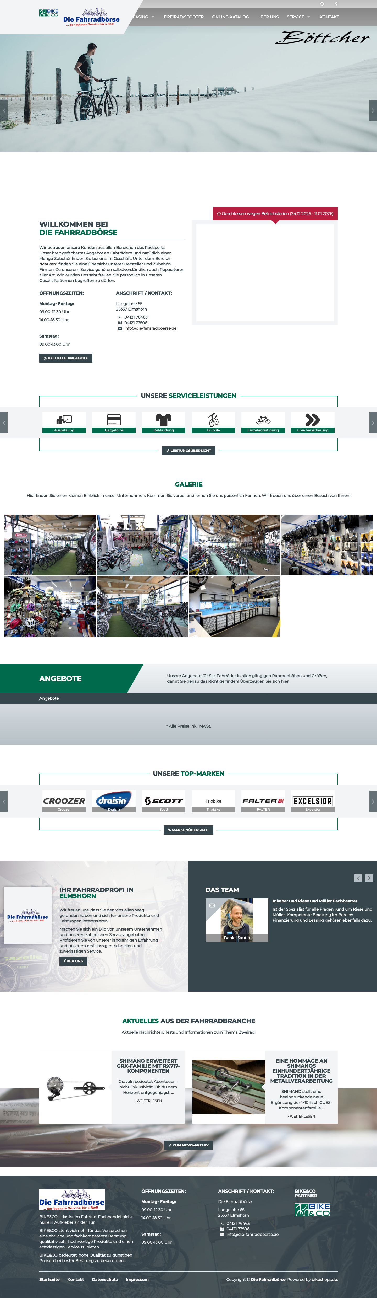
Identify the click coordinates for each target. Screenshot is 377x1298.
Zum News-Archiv (189, 1145)
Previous (4, 110)
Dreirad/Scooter (184, 16)
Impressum (137, 1279)
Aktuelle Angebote (66, 358)
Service (295, 16)
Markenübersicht (188, 830)
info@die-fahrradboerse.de (150, 328)
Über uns (268, 16)
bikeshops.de (324, 1279)
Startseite (49, 1279)
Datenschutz (105, 1279)
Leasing (139, 16)
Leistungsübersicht (188, 450)
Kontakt (329, 16)
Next (373, 110)
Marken (48, 263)
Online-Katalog (230, 16)
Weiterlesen (148, 1101)
